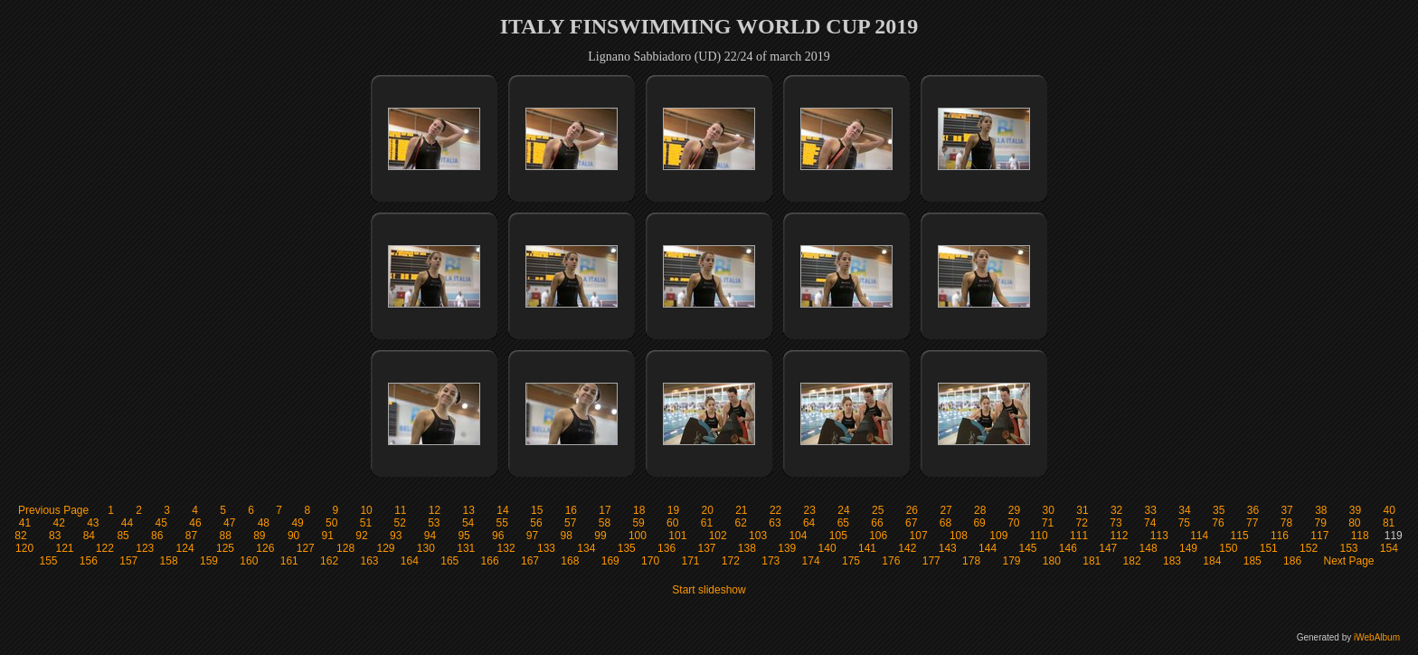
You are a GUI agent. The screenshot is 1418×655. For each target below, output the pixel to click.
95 (463, 535)
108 (959, 535)
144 (987, 548)
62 (741, 523)
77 (1252, 523)
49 (297, 523)
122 (105, 548)
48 (263, 523)
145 (1027, 548)
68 (945, 523)
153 (1348, 548)
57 (570, 523)
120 (24, 548)
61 (707, 523)
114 (1199, 535)
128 (345, 548)
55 (502, 523)
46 (195, 523)
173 (770, 561)
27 (945, 510)
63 (774, 523)
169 (610, 561)
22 (775, 510)
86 (157, 535)
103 (758, 535)
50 (331, 523)
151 (1269, 548)
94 (430, 535)
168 (570, 561)
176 (891, 561)
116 (1280, 535)
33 (1151, 510)
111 (1079, 535)
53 (434, 523)
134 (586, 548)
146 (1068, 548)
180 (1052, 561)
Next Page (1348, 561)
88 (225, 535)
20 (707, 510)
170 (650, 561)
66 (877, 523)
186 (1292, 561)
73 (1115, 523)
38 (1321, 510)
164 (410, 561)
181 (1091, 561)
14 (502, 510)
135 (627, 548)
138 (747, 548)
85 (122, 535)
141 (867, 548)
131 (466, 548)
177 (931, 561)
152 (1309, 548)
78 (1286, 523)
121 (64, 548)
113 (1159, 535)
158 (169, 561)
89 (259, 535)
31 (1082, 510)
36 (1253, 510)
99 (600, 535)
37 (1286, 510)
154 (1389, 548)
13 (469, 510)
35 (1218, 510)
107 (919, 535)
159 (209, 561)
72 (1082, 523)
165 (449, 561)
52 (399, 523)
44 (127, 523)
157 (128, 561)
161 (289, 561)
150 (1228, 548)
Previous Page (53, 510)
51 (366, 523)
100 (638, 535)
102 (718, 535)
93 (396, 535)
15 (537, 510)
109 (998, 535)
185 (1252, 561)
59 (638, 523)
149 (1188, 548)
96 (498, 535)
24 (843, 510)
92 (361, 535)
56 (536, 523)
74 (1150, 523)
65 (843, 523)
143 (948, 548)
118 (1360, 535)
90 (293, 535)
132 (506, 548)
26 (912, 510)
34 (1184, 510)
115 (1240, 535)
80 (1354, 523)
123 (145, 548)
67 (911, 523)
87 (191, 535)
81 (1388, 523)
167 (530, 561)
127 (306, 548)
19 (673, 510)
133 (546, 548)
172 (731, 561)
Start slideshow (708, 590)
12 (434, 510)
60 (672, 523)
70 (1013, 523)
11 (400, 510)
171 (690, 561)
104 (798, 535)
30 (1048, 510)
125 (225, 548)
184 (1212, 561)
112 (1119, 535)
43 (93, 523)
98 (566, 535)
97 (532, 535)
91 (328, 535)
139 (787, 548)
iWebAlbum (1377, 637)
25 (878, 510)
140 (827, 548)
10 (366, 510)
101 (677, 535)
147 (1108, 548)
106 (878, 535)
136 (666, 548)
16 (571, 510)
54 (468, 523)
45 (161, 523)
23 (810, 510)
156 (89, 561)
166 (490, 561)
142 (907, 548)
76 (1218, 523)
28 (980, 510)
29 (1014, 510)
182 (1132, 561)
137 (706, 548)
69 (979, 523)
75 (1184, 523)
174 (811, 561)
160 (249, 561)
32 (1116, 510)
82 (20, 535)
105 (838, 535)
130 (426, 548)
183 (1172, 561)
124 (185, 548)
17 (604, 510)
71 (1048, 523)
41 (25, 523)
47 (229, 523)
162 (329, 561)
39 (1355, 510)
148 (1148, 548)
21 (741, 510)
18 (639, 510)
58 (604, 523)
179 (1011, 561)
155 (48, 561)
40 (1389, 510)
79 (1320, 523)
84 (89, 535)
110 (1039, 535)
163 (369, 561)
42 (58, 523)
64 (809, 523)
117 (1319, 535)
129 (385, 548)
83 (55, 535)
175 (851, 561)
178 (971, 561)
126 (265, 548)
